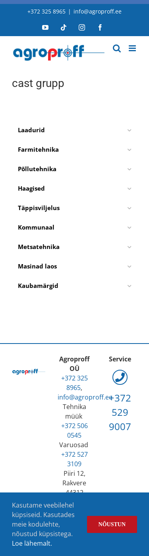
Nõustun (112, 524)
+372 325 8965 (46, 11)
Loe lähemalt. (32, 543)
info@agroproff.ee (98, 11)
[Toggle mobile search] (117, 48)
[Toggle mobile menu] (133, 48)
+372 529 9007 (120, 402)
